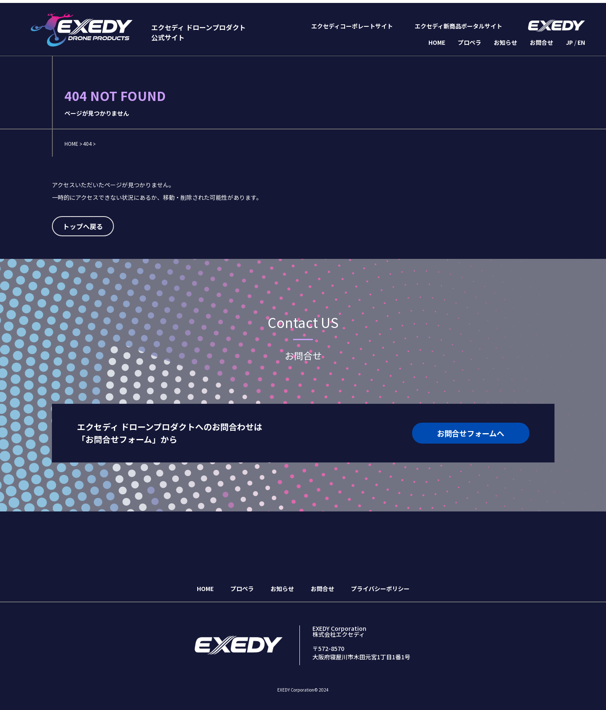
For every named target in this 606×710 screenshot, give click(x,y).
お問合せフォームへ (470, 433)
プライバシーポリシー (380, 588)
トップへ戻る (83, 226)
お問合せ (541, 42)
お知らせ (505, 42)
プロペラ (469, 42)
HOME (436, 42)
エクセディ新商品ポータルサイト (458, 26)
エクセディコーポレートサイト (352, 26)
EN (581, 42)
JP (569, 42)
